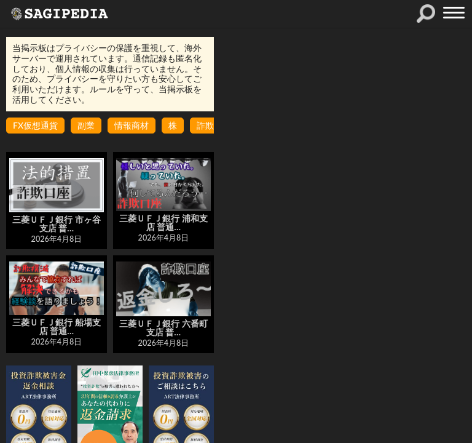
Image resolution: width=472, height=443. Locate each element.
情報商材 (131, 125)
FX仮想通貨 (35, 125)
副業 (86, 125)
